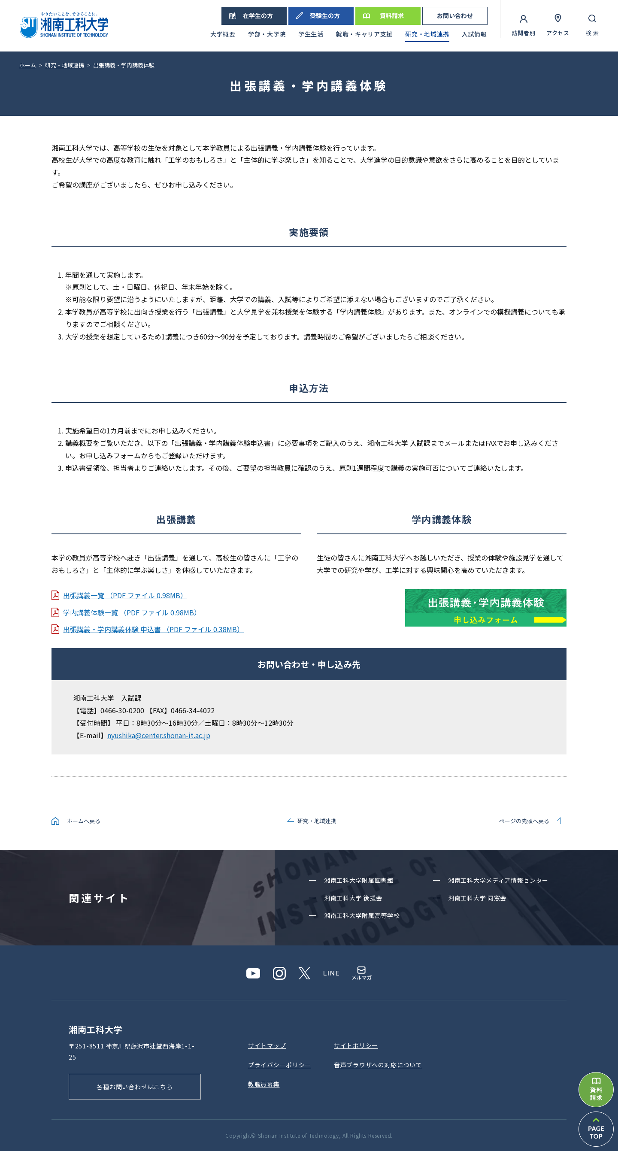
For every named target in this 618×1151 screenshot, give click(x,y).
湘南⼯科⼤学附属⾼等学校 (362, 915)
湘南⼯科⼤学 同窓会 (477, 898)
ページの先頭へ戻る (524, 821)
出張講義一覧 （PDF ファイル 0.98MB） (125, 595)
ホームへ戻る (83, 821)
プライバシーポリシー (279, 1064)
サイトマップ (267, 1045)
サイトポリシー (356, 1045)
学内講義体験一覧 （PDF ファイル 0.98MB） (132, 612)
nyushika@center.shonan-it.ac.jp (158, 735)
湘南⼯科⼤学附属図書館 (359, 880)
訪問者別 (524, 33)
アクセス (558, 33)
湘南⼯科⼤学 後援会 (353, 898)
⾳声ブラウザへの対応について (378, 1064)
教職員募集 (264, 1084)
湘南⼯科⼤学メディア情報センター (498, 880)
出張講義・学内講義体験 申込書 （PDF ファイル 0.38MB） (153, 629)
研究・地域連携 (316, 821)
